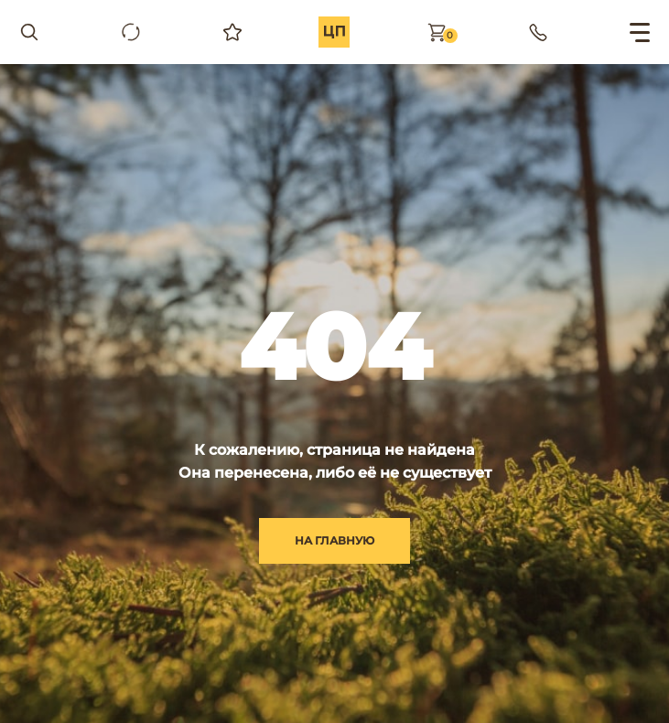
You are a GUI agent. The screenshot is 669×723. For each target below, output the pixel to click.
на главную (334, 540)
